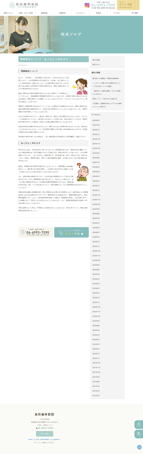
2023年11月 (96, 256)
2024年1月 (96, 246)
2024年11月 (96, 200)
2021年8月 (96, 382)
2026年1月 (96, 134)
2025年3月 (96, 181)
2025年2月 (96, 186)
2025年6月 (96, 167)
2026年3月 (96, 125)
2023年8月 (96, 270)
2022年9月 (96, 321)
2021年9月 (96, 377)
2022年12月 (96, 307)
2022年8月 (96, 326)
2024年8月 (96, 214)
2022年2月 (96, 354)
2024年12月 (96, 195)
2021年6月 (96, 391)
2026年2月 (96, 130)
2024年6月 (96, 223)
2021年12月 (96, 363)
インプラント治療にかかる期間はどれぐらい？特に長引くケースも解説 (106, 84)
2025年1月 (96, 190)
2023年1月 (96, 302)
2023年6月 (96, 279)
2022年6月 (96, 335)
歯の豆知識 (96, 60)
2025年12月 (96, 139)
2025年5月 (96, 172)
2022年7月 (96, 330)
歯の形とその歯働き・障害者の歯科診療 (105, 78)
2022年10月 (96, 316)
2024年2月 (96, 242)
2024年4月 (96, 232)
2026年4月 (96, 120)
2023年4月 (96, 288)
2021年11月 (96, 368)
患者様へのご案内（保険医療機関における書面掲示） (44, 439)
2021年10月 (96, 372)
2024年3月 (96, 237)
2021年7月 (96, 386)
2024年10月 (96, 204)
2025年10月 (96, 148)
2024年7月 (96, 218)
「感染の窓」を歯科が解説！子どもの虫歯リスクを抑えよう (107, 92)
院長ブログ (96, 65)
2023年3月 (96, 293)
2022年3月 (96, 349)
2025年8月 (96, 158)
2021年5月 (96, 396)
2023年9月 (96, 265)
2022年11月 (96, 312)
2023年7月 (96, 274)
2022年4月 (96, 344)
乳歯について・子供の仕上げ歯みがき (104, 99)
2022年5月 (96, 340)
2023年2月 (96, 298)
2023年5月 (96, 284)
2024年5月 (96, 228)
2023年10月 (96, 260)
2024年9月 (96, 209)
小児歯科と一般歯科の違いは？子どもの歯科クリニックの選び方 (107, 105)
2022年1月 (96, 358)
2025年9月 (96, 153)
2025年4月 (96, 176)
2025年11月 (96, 144)
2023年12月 (96, 251)
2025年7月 (96, 162)
